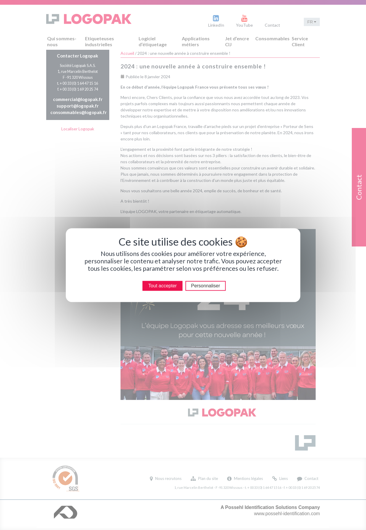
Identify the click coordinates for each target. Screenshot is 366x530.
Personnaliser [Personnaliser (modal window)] (205, 285)
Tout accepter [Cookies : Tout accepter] (162, 285)
